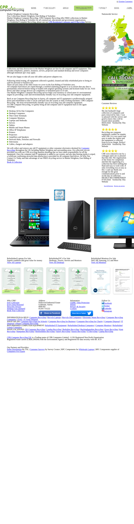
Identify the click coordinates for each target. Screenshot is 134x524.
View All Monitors (104, 343)
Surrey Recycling (65, 468)
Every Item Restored (14, 411)
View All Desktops (62, 343)
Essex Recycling (111, 464)
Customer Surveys (37, 496)
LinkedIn (106, 416)
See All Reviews (112, 250)
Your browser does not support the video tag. (51, 103)
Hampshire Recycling (26, 468)
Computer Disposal (114, 452)
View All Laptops (19, 343)
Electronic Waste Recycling (94, 445)
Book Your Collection (15, 426)
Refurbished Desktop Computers (76, 458)
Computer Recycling (82, 256)
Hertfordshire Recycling (46, 468)
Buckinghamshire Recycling (91, 464)
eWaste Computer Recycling (28, 455)
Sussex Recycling (81, 468)
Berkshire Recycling (69, 464)
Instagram (107, 419)
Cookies (73, 418)
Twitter (106, 412)
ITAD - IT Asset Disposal (28, 448)
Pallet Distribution (14, 496)
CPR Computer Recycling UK (19, 477)
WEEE (72, 411)
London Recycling (51, 464)
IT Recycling (96, 468)
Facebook (107, 409)
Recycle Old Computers (71, 445)
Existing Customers (124, 2)
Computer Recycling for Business (62, 452)
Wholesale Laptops (88, 496)
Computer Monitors (100, 458)
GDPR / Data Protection (78, 408)
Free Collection (12, 408)
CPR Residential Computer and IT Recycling (61, 78)
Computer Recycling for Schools (32, 452)
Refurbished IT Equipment (50, 458)
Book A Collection (18, 279)
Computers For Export (16, 500)
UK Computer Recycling (32, 464)
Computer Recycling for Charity (91, 452)
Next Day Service (13, 415)
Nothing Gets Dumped (15, 418)
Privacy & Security (76, 415)
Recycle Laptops (52, 445)
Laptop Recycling (110, 468)
